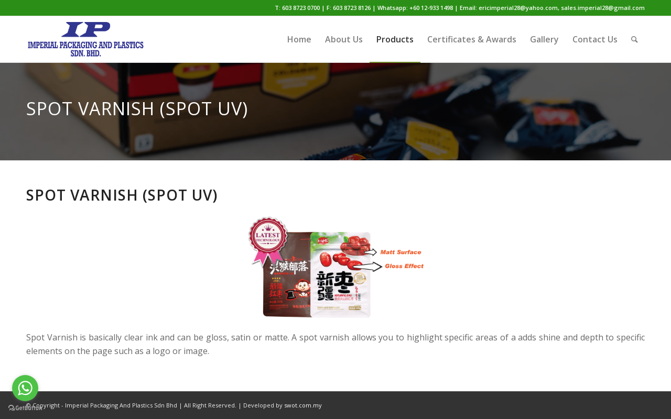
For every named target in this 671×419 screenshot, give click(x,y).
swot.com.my (303, 405)
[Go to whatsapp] (25, 388)
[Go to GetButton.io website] (25, 408)
